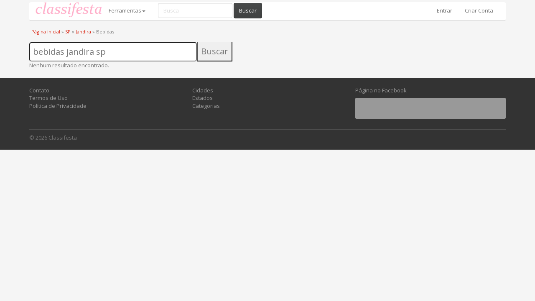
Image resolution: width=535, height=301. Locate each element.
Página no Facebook (381, 90)
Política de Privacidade (58, 106)
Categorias (206, 106)
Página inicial (45, 31)
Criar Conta (479, 10)
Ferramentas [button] (127, 10)
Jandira (83, 31)
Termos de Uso (48, 98)
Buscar (248, 10)
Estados (202, 98)
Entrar (444, 10)
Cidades (202, 90)
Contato (39, 90)
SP (68, 31)
